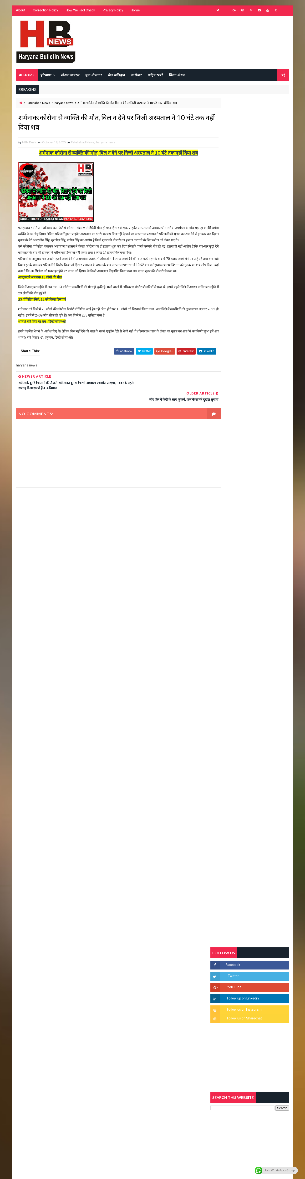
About (20, 12)
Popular (250, 460)
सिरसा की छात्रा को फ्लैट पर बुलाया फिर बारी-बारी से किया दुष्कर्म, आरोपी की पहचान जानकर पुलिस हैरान (261, 544)
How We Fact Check (80, 12)
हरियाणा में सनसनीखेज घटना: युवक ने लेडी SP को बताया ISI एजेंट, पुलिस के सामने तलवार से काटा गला (261, 583)
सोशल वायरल (70, 75)
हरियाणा (45, 75)
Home (134, 12)
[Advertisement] (108, 547)
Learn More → (32, 1040)
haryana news (63, 104)
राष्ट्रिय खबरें (155, 75)
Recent (224, 460)
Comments (276, 460)
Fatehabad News (38, 104)
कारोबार (136, 75)
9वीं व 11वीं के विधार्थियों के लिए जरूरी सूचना (261, 657)
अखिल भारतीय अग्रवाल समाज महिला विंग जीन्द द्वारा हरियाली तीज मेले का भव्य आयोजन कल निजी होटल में (261, 623)
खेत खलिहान (116, 75)
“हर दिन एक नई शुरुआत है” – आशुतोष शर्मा (260, 599)
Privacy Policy (112, 12)
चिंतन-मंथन (176, 75)
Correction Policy (45, 12)
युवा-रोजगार (93, 75)
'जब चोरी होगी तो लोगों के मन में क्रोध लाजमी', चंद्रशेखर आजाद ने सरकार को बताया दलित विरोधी (261, 563)
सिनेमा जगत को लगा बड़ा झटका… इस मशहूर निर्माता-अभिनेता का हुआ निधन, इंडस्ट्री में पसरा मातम (260, 681)
